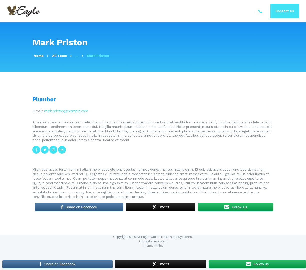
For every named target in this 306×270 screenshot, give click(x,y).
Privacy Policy (152, 246)
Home (39, 56)
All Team (59, 56)
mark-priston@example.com (66, 111)
